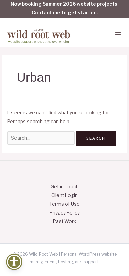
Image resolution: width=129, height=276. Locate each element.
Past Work (64, 221)
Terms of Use (64, 204)
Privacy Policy (65, 213)
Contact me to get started (64, 12)
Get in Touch (65, 186)
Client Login (64, 195)
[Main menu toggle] (118, 33)
